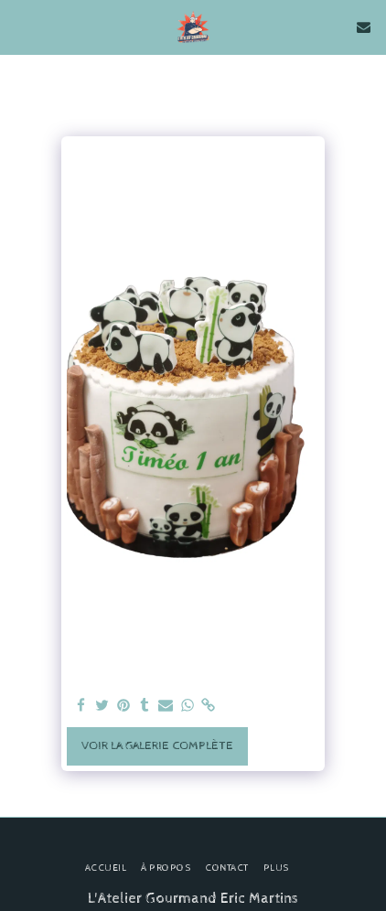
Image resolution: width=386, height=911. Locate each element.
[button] (20, 26)
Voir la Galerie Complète (157, 745)
